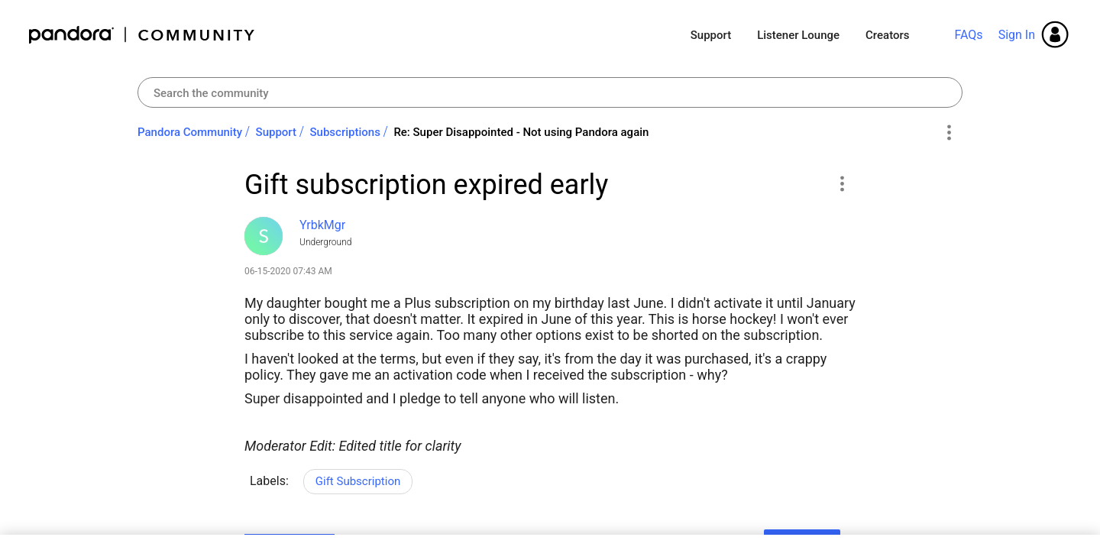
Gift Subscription (357, 481)
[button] (841, 183)
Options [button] (948, 132)
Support (711, 35)
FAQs (968, 35)
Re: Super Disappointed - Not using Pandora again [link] (521, 132)
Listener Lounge (798, 35)
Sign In (1016, 35)
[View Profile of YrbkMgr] (322, 225)
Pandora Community (142, 35)
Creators (887, 35)
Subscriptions (345, 132)
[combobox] (550, 92)
